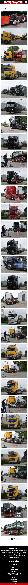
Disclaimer (14, 571)
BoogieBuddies (14, 579)
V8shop (14, 577)
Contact (14, 567)
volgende (18, 538)
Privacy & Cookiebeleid (14, 573)
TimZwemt (14, 581)
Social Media (14, 569)
